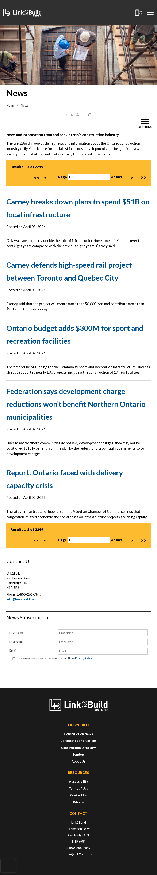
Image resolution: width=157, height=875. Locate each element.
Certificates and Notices (78, 741)
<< (37, 177)
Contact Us (78, 795)
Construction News (78, 734)
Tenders (78, 754)
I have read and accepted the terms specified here (55, 658)
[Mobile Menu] (150, 12)
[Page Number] (89, 177)
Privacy (78, 802)
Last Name (16, 641)
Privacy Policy (83, 658)
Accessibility (78, 781)
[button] (67, 115)
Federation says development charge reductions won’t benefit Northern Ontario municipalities (76, 404)
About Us (78, 761)
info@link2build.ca (20, 599)
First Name (16, 632)
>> (143, 177)
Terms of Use (78, 788)
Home (10, 105)
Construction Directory (78, 747)
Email (12, 650)
